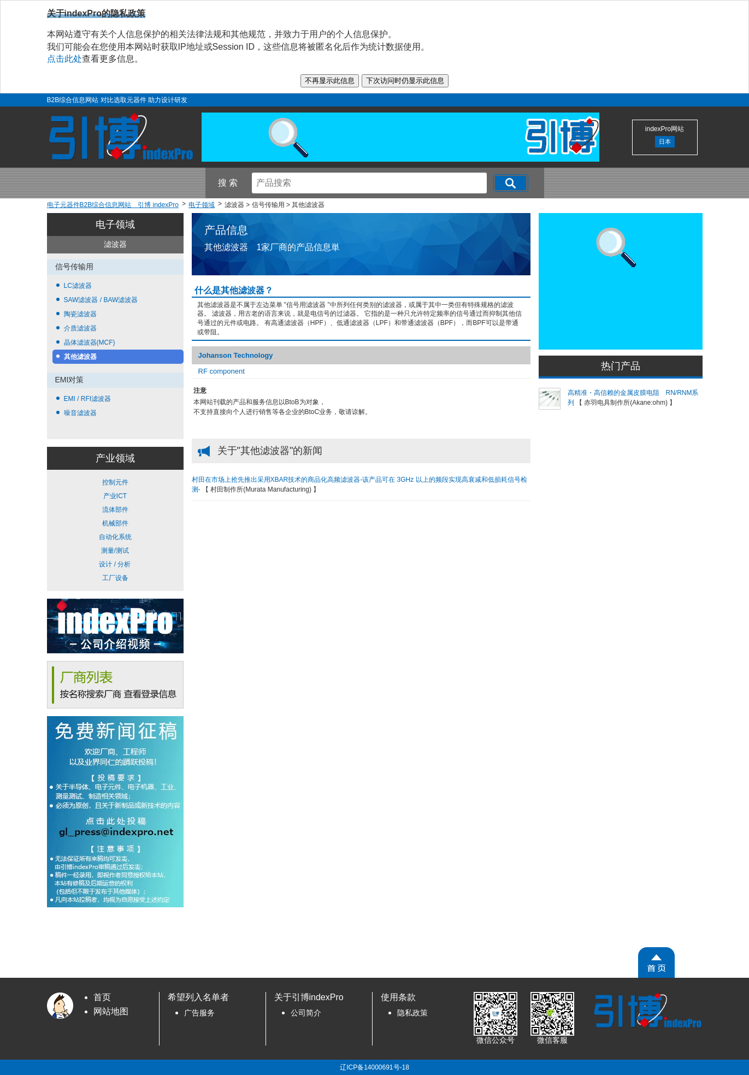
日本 (665, 141)
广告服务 (199, 1013)
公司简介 (306, 1013)
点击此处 (64, 58)
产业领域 (115, 458)
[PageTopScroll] (656, 962)
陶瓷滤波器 (80, 314)
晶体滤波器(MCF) (89, 342)
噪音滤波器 (80, 413)
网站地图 (110, 1011)
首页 (102, 997)
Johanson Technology (235, 355)
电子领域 (115, 224)
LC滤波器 (78, 286)
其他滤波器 (80, 357)
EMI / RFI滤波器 (87, 399)
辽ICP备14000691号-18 (374, 1067)
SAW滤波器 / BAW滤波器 (101, 300)
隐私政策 (412, 1013)
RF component (221, 371)
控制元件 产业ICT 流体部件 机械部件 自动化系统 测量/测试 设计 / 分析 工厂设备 (115, 530)
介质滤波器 (80, 328)
